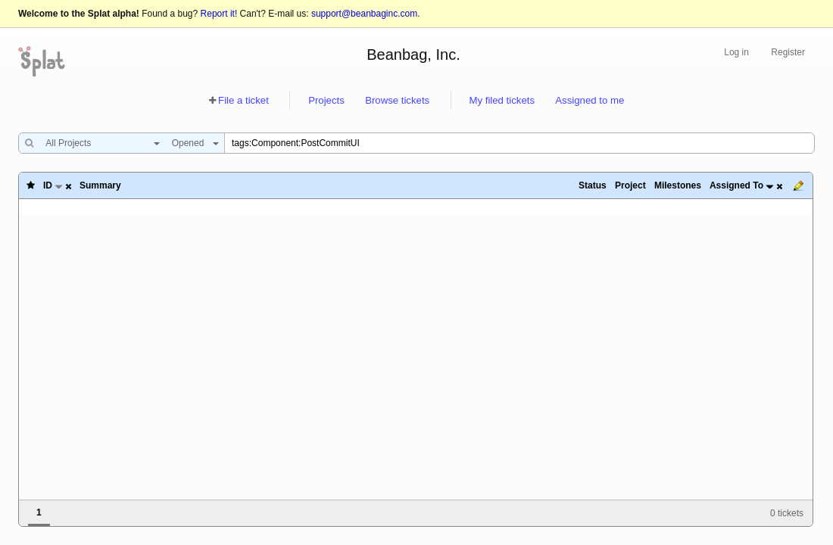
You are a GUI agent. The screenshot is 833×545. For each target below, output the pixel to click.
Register (788, 52)
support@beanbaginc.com (364, 13)
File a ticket (243, 100)
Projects (326, 100)
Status (593, 185)
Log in (736, 52)
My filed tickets (502, 100)
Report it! (219, 13)
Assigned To (736, 185)
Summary (100, 185)
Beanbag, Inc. (413, 54)
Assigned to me (589, 100)
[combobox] (99, 143)
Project (630, 185)
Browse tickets (397, 100)
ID (47, 185)
